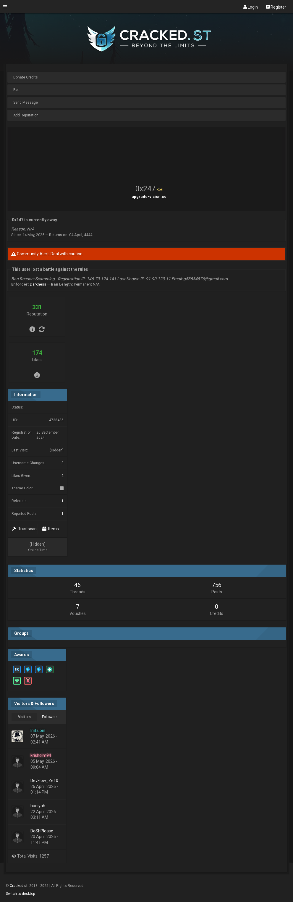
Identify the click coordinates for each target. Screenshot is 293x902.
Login (250, 6)
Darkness (38, 284)
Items (50, 528)
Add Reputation (25, 115)
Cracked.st (19, 886)
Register (276, 6)
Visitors (24, 717)
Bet (16, 90)
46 (77, 585)
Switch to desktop (20, 894)
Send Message (25, 102)
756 (216, 585)
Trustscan (24, 528)
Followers (50, 717)
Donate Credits (25, 77)
